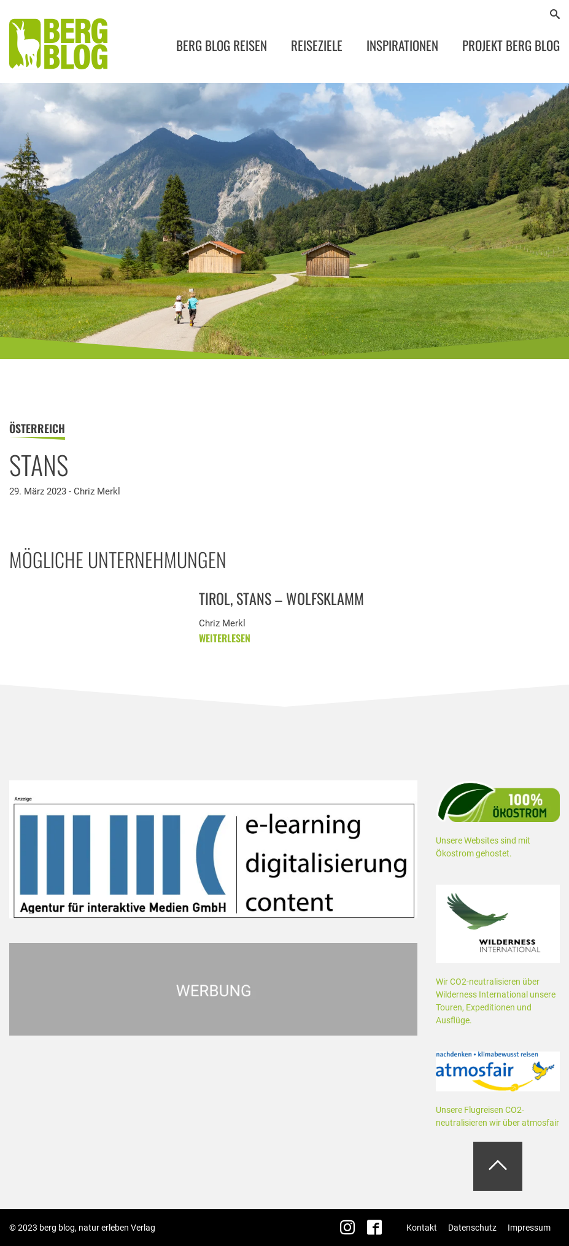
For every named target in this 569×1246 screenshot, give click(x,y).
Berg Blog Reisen (221, 45)
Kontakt (421, 1228)
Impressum (529, 1228)
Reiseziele (317, 45)
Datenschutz (472, 1228)
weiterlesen (224, 642)
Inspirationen (402, 45)
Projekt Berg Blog (511, 45)
